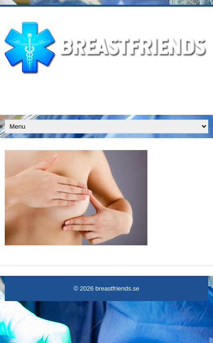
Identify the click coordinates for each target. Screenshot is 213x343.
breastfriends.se (118, 288)
